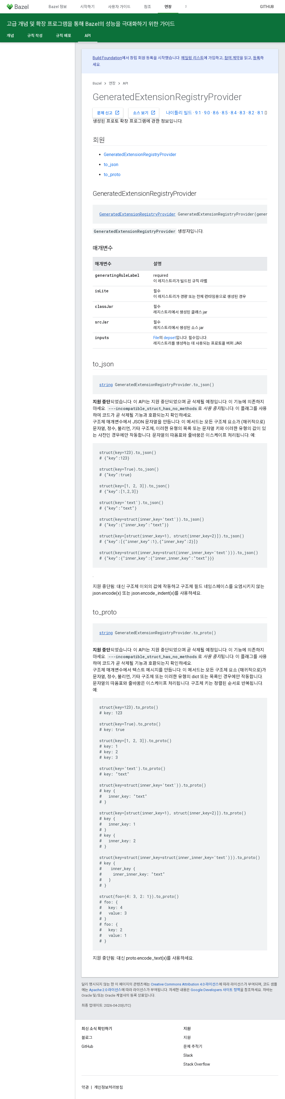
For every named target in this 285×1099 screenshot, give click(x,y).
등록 (256, 58)
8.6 (216, 112)
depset (170, 337)
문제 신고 (108, 112)
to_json (111, 164)
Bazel (97, 83)
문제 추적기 (192, 1046)
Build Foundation (107, 58)
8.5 (225, 112)
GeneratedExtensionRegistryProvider (140, 154)
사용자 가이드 (119, 6)
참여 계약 (232, 58)
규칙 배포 (63, 35)
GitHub (267, 6)
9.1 (198, 112)
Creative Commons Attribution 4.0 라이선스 (185, 984)
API (125, 83)
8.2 (251, 112)
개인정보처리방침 (108, 1087)
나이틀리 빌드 (179, 112)
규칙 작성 (35, 35)
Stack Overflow (196, 1064)
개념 (10, 35)
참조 (147, 6)
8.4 (234, 112)
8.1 (260, 112)
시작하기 (87, 6)
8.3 (242, 112)
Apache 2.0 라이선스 (105, 990)
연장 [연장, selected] (168, 6)
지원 (187, 1037)
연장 (112, 83)
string (106, 384)
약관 (85, 1087)
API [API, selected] (88, 35)
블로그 (87, 1037)
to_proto (112, 174)
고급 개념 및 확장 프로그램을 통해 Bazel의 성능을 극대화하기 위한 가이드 (91, 24)
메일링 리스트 (192, 58)
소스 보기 (144, 112)
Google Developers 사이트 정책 (215, 990)
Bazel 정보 (58, 6)
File (156, 337)
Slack (188, 1055)
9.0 (207, 112)
